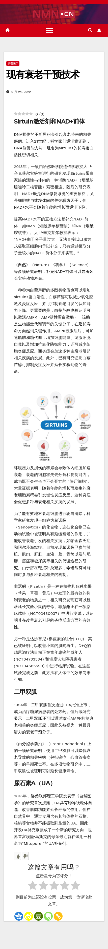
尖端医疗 (13, 63)
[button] (90, 30)
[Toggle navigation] (50, 30)
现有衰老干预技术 (42, 74)
